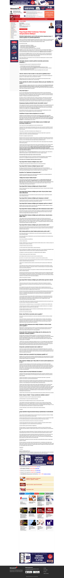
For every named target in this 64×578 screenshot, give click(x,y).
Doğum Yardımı (13, 25)
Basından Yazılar (13, 23)
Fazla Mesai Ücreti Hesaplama (13, 28)
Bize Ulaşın (52, 5)
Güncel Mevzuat (13, 29)
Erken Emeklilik (13, 26)
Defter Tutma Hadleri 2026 (40, 5)
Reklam (49, 5)
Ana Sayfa (25, 5)
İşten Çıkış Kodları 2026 (14, 31)
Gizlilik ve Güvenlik (46, 573)
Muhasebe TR (27, 576)
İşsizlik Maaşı (13, 30)
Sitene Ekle (46, 5)
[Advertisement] (14, 77)
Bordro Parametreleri (13, 24)
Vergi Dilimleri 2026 (34, 5)
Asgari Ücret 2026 (29, 5)
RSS (44, 5)
